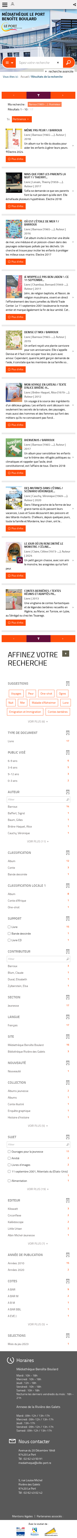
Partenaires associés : (50, 1516)
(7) (38, 1243)
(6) (38, 721)
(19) (38, 1189)
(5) (38, 1126)
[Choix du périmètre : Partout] (9, 62)
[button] (75, 4)
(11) (38, 841)
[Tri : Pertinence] (22, 119)
